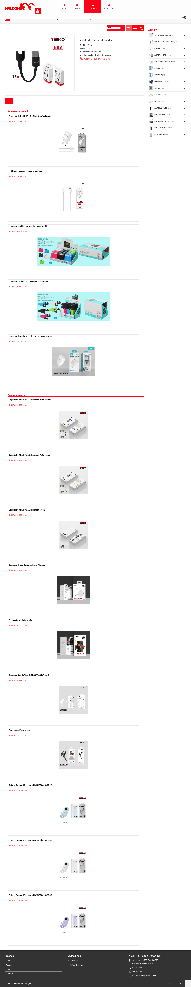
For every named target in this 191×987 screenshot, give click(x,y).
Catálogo (9, 969)
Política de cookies (77, 965)
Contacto (9, 974)
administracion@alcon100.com (144, 976)
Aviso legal (74, 961)
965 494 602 (137, 967)
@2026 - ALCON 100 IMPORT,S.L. (19, 984)
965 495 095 (137, 972)
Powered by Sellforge (176, 984)
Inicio (8, 961)
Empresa (9, 965)
